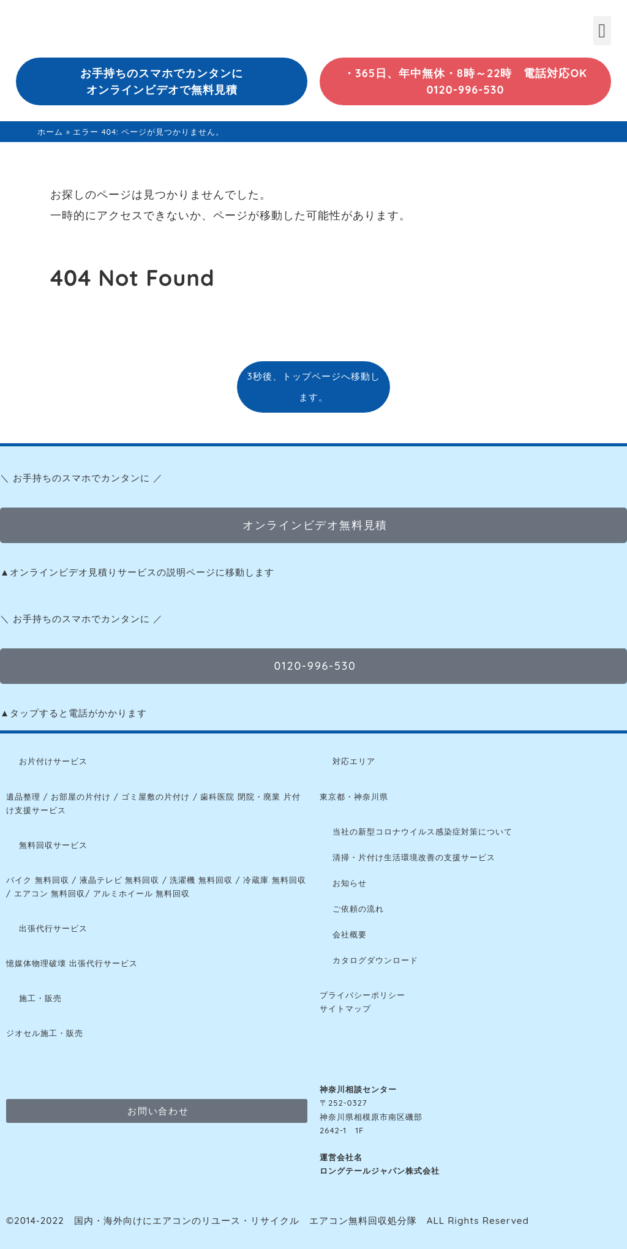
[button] (602, 30)
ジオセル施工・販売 (44, 1033)
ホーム (50, 132)
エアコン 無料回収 (50, 893)
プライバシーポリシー (362, 995)
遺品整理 (23, 796)
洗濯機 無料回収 (200, 880)
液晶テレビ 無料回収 (120, 880)
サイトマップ (345, 1008)
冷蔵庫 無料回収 (274, 880)
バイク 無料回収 (37, 880)
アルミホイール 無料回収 (141, 893)
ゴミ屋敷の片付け (155, 796)
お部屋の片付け (81, 796)
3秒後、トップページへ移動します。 (313, 386)
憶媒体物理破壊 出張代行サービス (72, 963)
